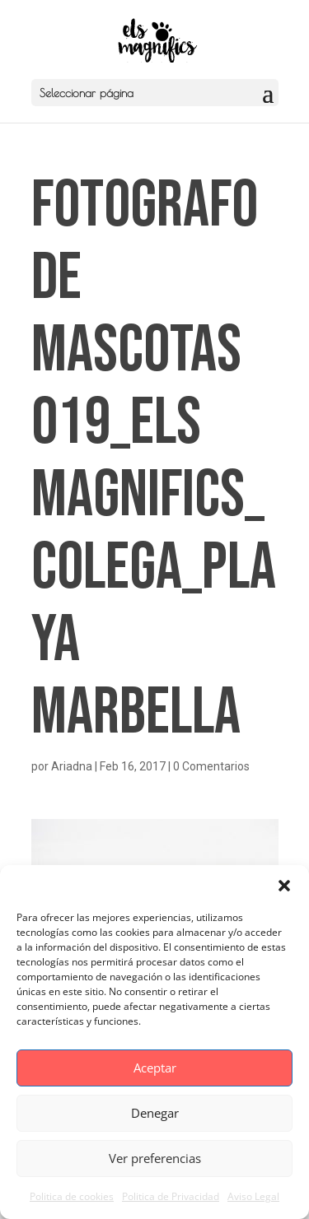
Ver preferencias (155, 1158)
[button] (284, 885)
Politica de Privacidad (170, 1196)
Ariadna (71, 766)
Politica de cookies (72, 1196)
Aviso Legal (253, 1196)
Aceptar (154, 1067)
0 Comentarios (211, 766)
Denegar (155, 1113)
